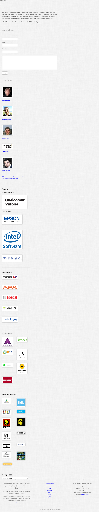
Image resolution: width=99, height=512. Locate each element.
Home (52, 5)
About (88, 5)
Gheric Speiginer (6, 119)
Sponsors (49, 490)
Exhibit (49, 487)
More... (16, 502)
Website (4, 49)
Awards (82, 5)
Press (49, 496)
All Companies (7, 464)
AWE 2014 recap (49, 483)
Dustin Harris (5, 138)
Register (59, 5)
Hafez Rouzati (6, 170)
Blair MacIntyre (6, 100)
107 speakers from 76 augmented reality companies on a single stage (13, 177)
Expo (75, 5)
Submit (49, 485)
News (49, 494)
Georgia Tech (5, 151)
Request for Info (85, 494)
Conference (67, 5)
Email (4, 42)
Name (4, 36)
